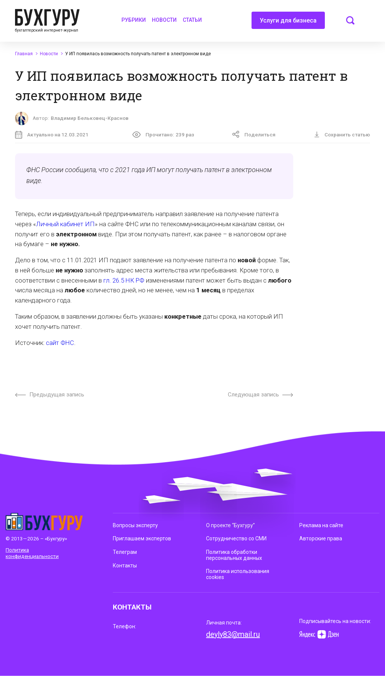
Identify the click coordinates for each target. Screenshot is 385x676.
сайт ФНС (60, 342)
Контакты (125, 566)
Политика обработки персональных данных (234, 555)
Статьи (192, 20)
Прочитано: (163, 134)
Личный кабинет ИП (65, 224)
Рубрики (133, 20)
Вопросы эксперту (135, 525)
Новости (164, 20)
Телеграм (125, 552)
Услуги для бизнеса (288, 23)
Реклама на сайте (321, 525)
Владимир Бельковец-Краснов (90, 118)
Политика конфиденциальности (32, 553)
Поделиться (254, 134)
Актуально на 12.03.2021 (51, 135)
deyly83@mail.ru (233, 634)
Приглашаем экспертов (142, 538)
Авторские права (320, 538)
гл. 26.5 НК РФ (123, 280)
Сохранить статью (342, 135)
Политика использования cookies (237, 574)
